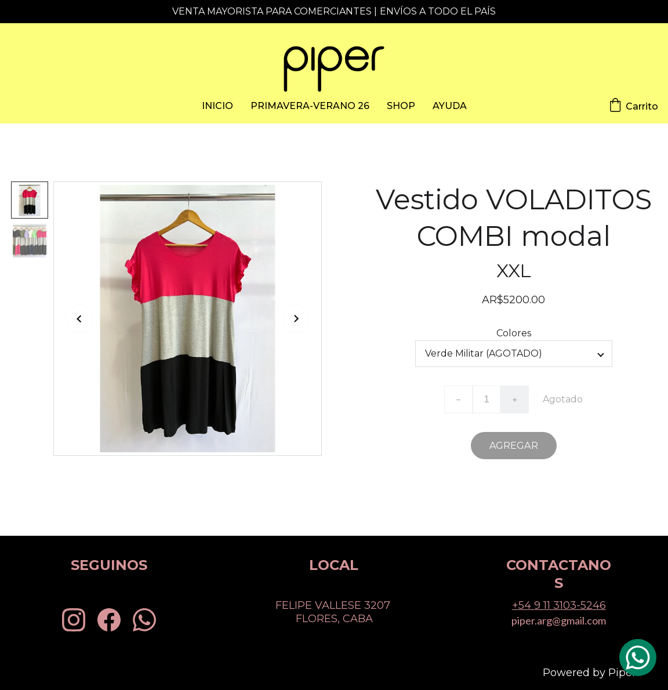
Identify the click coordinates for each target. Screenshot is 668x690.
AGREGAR (513, 445)
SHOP (401, 105)
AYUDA (450, 105)
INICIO (217, 105)
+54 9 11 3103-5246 (559, 605)
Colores (513, 333)
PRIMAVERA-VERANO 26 (310, 105)
